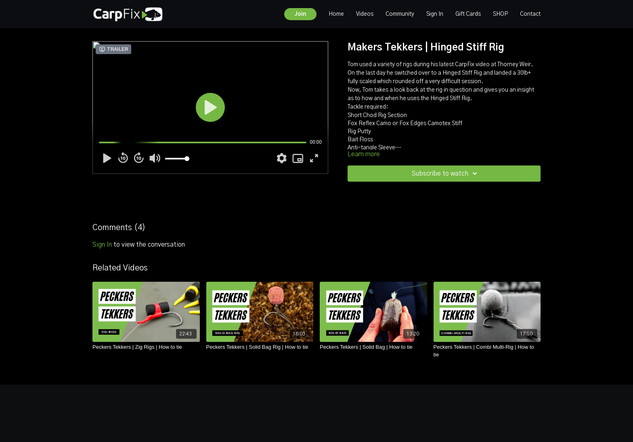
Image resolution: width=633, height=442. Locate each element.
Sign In (434, 14)
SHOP (500, 14)
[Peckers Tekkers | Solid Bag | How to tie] (373, 347)
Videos (364, 14)
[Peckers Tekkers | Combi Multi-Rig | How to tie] (487, 351)
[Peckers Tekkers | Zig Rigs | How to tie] (146, 347)
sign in (102, 244)
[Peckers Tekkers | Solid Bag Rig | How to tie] (260, 347)
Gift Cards (468, 14)
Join (300, 14)
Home (336, 14)
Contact (530, 14)
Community (400, 14)
